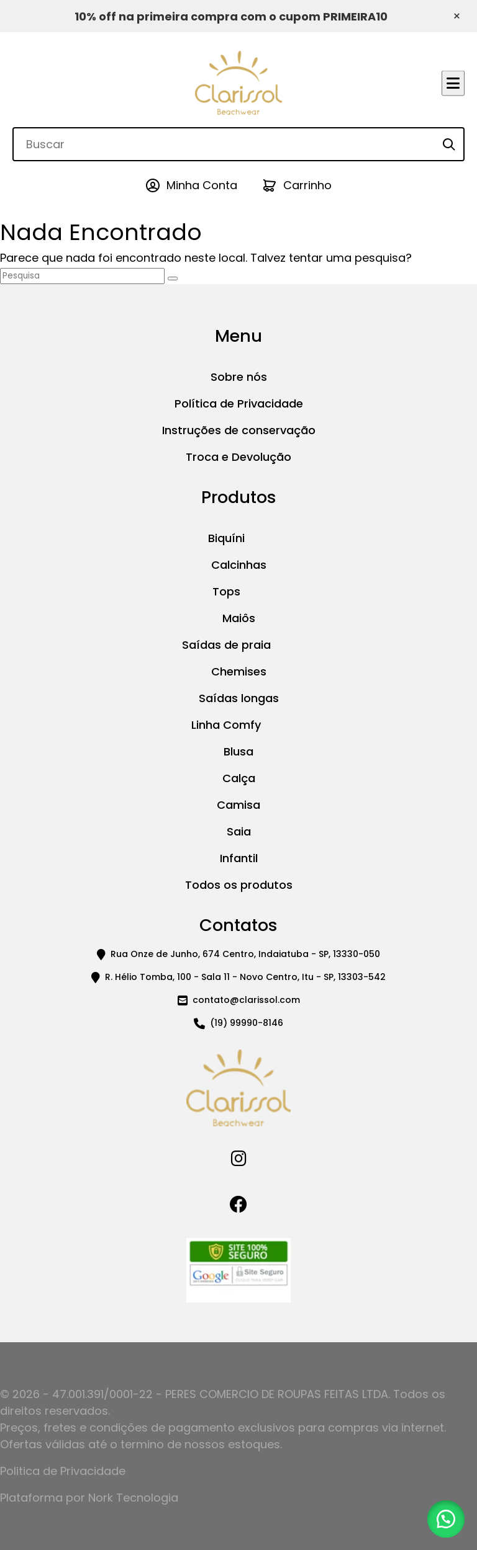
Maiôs (238, 618)
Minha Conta (201, 185)
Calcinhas (238, 564)
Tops (226, 591)
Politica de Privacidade (62, 1471)
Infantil (239, 858)
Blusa (238, 751)
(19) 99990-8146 (246, 1023)
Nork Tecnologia (133, 1497)
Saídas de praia (226, 645)
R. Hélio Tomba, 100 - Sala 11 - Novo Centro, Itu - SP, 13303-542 (245, 977)
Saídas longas (239, 698)
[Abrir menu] (453, 83)
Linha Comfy (226, 725)
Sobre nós (239, 377)
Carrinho (307, 185)
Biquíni (226, 538)
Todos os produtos (239, 885)
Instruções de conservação (239, 430)
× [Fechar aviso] (457, 16)
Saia (239, 831)
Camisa (238, 805)
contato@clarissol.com (246, 1000)
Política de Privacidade (239, 403)
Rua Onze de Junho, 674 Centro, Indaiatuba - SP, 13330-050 (245, 954)
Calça (238, 778)
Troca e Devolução (238, 457)
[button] (446, 1519)
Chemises (238, 671)
